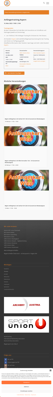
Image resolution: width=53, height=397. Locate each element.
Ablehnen (26, 386)
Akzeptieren (26, 382)
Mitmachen (6, 276)
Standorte (6, 268)
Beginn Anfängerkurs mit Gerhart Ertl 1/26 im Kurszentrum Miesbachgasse (25, 119)
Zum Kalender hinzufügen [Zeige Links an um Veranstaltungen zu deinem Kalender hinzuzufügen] (14, 73)
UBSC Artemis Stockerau (10, 243)
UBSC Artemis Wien (25, 53)
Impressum (33, 394)
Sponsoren (6, 286)
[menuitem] (43, 3)
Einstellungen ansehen (26, 391)
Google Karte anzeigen (39, 61)
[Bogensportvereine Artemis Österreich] (22, 3)
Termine (6, 271)
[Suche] (43, 3)
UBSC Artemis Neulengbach (11, 239)
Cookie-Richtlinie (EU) (9, 289)
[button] (50, 370)
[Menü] (47, 3)
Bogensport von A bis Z (11, 344)
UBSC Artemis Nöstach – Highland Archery (15, 241)
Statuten (6, 281)
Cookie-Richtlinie (20, 394)
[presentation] (25, 100)
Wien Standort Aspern (39, 53)
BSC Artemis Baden (9, 232)
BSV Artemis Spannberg (10, 234)
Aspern (14, 39)
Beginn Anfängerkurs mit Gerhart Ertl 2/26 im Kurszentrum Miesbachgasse (25, 205)
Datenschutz (27, 394)
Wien (7, 66)
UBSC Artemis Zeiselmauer (11, 247)
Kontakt (6, 274)
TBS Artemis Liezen (9, 236)
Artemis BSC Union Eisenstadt (12, 230)
